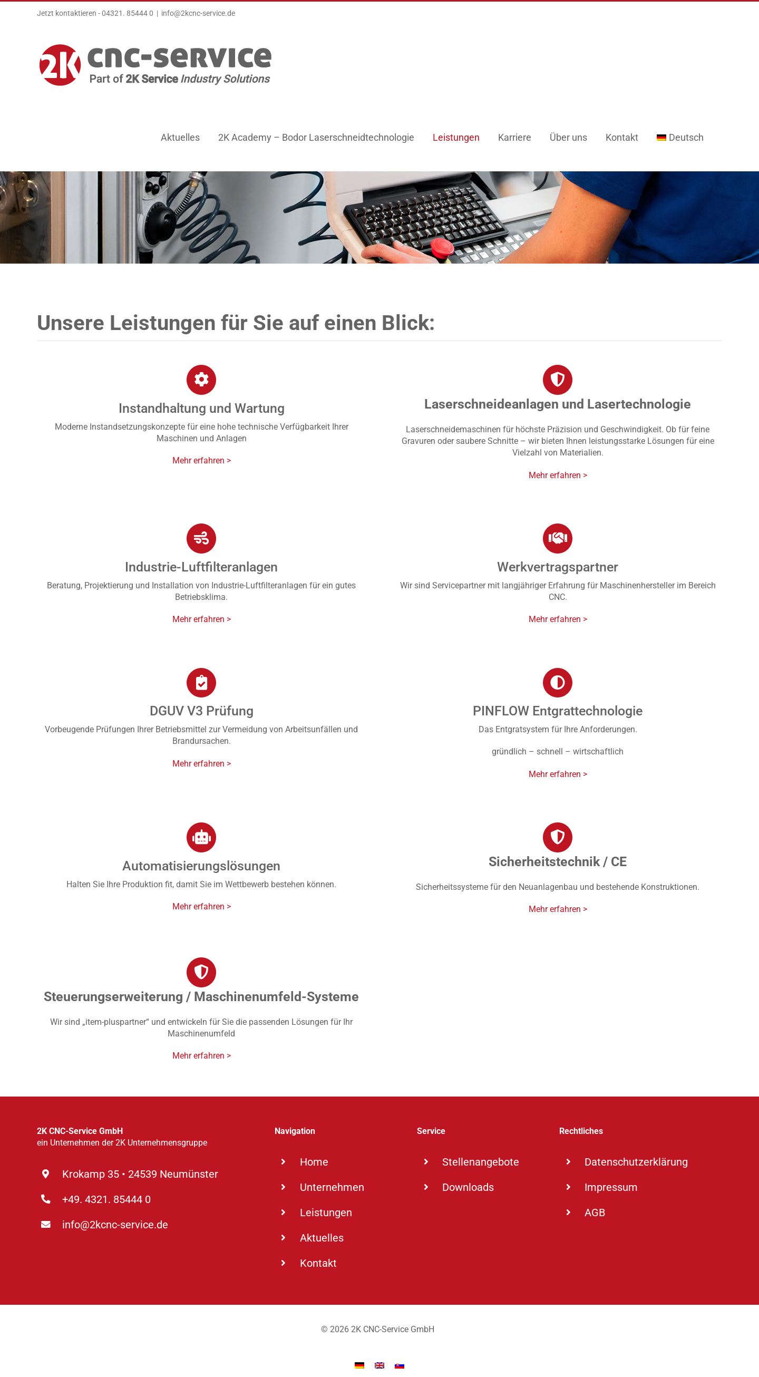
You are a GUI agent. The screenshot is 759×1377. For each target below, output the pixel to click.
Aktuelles (322, 1237)
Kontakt (318, 1263)
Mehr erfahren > (201, 460)
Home (314, 1162)
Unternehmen (332, 1187)
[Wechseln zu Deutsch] (359, 1350)
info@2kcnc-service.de (198, 13)
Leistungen (326, 1212)
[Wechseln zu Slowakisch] (400, 1350)
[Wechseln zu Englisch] (379, 1350)
